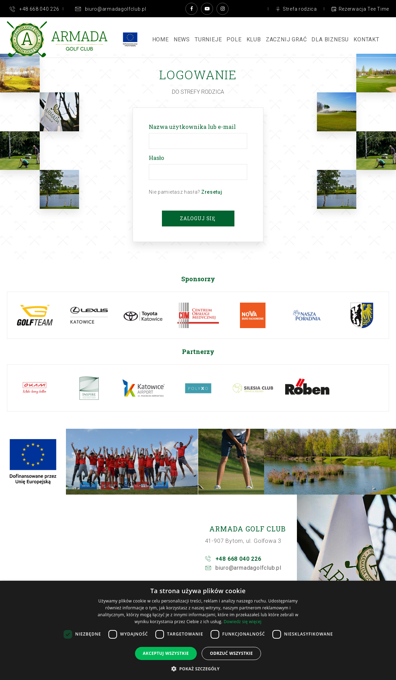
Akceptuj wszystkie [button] (166, 653)
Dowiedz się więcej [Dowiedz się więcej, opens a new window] (243, 622)
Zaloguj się (197, 218)
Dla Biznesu (330, 39)
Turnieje (208, 39)
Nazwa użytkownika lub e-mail (194, 126)
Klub (254, 39)
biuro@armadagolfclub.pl (248, 568)
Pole (233, 39)
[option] (34, 315)
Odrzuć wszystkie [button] (231, 653)
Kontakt (366, 39)
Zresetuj (211, 192)
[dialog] (198, 630)
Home (160, 39)
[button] (198, 668)
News (182, 39)
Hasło (158, 157)
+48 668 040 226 (238, 559)
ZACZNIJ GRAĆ (286, 39)
